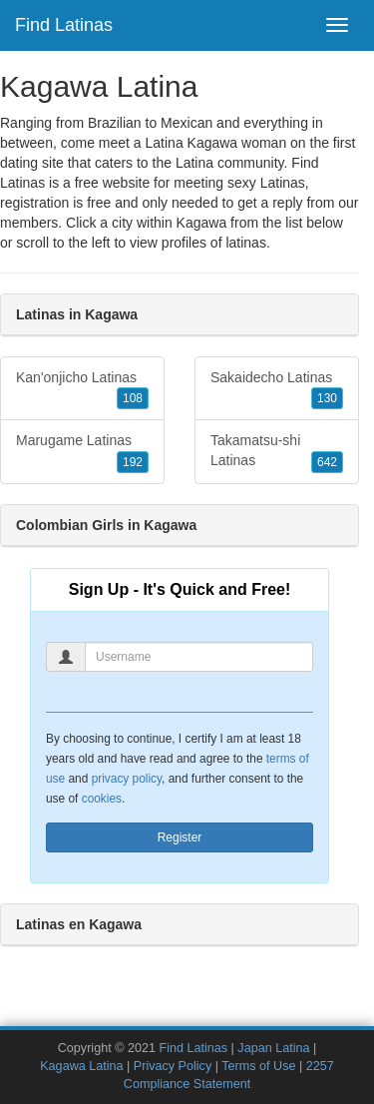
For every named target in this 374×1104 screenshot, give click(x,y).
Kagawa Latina (81, 1066)
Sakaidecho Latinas (276, 389)
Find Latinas (64, 25)
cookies (102, 799)
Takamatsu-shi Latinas (276, 452)
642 (327, 462)
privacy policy (127, 779)
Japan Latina (273, 1048)
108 (133, 398)
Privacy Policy (172, 1066)
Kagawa (202, 223)
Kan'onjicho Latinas (82, 389)
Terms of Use (258, 1066)
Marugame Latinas (82, 452)
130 (327, 398)
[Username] (199, 657)
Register (180, 837)
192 (133, 462)
